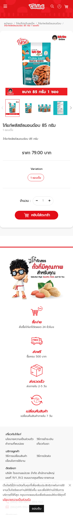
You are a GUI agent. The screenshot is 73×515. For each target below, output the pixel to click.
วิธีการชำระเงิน (45, 439)
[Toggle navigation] (5, 6)
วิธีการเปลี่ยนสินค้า (16, 456)
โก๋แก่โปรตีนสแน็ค (25, 23)
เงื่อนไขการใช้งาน (15, 461)
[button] (70, 108)
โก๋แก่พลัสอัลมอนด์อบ (49, 23)
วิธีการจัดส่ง (44, 456)
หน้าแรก (8, 23)
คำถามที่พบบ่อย (14, 444)
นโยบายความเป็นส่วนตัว (19, 439)
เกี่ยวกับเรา (43, 444)
